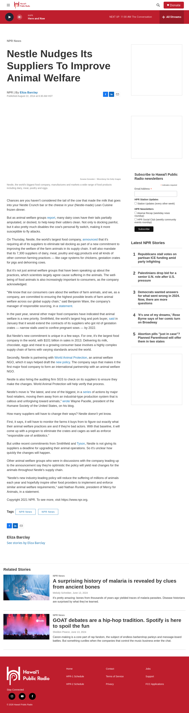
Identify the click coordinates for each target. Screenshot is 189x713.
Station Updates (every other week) (156, 203)
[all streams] (172, 17)
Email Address (143, 188)
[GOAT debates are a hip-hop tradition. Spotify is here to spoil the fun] (26, 626)
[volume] (19, 17)
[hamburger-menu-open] (8, 5)
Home (69, 669)
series (87, 392)
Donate (175, 5)
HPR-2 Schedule (75, 684)
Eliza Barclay (29, 92)
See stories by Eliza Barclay (26, 543)
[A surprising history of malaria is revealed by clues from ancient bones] (26, 587)
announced (90, 239)
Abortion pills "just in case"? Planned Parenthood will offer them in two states (159, 337)
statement (65, 306)
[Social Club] (156, 137)
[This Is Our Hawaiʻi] (156, 379)
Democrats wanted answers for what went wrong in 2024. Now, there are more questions (159, 297)
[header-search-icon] (158, 5)
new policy (63, 362)
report (51, 217)
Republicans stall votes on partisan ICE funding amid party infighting (157, 257)
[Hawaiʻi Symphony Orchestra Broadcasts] (156, 70)
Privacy (110, 684)
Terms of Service (115, 676)
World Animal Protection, (71, 357)
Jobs (148, 669)
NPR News (14, 41)
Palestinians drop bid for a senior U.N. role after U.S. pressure (157, 276)
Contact (110, 669)
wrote (66, 401)
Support (150, 676)
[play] (9, 17)
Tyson (81, 443)
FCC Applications (155, 684)
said (111, 318)
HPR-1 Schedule (75, 676)
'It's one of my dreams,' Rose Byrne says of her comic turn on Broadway (159, 318)
